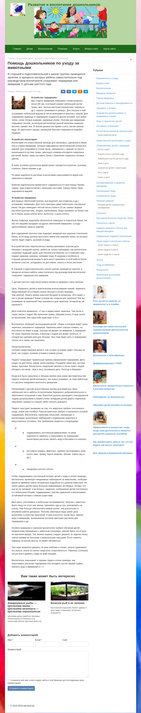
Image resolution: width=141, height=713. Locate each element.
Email (38, 640)
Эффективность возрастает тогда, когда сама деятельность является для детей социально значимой (112, 430)
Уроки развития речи (107, 135)
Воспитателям (45, 49)
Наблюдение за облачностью (108, 397)
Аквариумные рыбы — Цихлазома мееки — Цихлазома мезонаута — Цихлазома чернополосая (24, 607)
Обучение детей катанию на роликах (112, 405)
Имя (10, 640)
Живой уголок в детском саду (28, 91)
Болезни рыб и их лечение (68, 603)
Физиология (102, 270)
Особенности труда (106, 196)
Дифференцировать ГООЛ (107, 363)
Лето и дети (103, 172)
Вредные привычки (106, 93)
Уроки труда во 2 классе (108, 254)
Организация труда (106, 191)
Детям (30, 49)
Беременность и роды (107, 78)
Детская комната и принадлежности (114, 103)
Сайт (65, 640)
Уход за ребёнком (105, 265)
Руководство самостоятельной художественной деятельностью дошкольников (110, 329)
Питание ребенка (105, 201)
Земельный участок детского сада (113, 159)
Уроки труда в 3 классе (108, 250)
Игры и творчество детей (108, 121)
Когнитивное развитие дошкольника (114, 131)
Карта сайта (109, 49)
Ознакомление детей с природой (112, 145)
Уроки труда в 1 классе (108, 245)
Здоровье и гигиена (106, 108)
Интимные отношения (107, 126)
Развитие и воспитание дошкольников (64, 5)
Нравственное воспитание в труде (113, 140)
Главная (17, 49)
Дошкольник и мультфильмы (109, 355)
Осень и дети (104, 177)
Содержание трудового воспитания (114, 236)
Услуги (76, 49)
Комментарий (14, 649)
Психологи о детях (105, 223)
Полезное (62, 49)
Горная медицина (105, 98)
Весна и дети (104, 149)
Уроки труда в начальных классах (113, 241)
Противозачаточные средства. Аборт (114, 218)
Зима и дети (103, 163)
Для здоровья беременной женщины (113, 453)
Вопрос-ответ (91, 49)
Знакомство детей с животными (112, 168)
